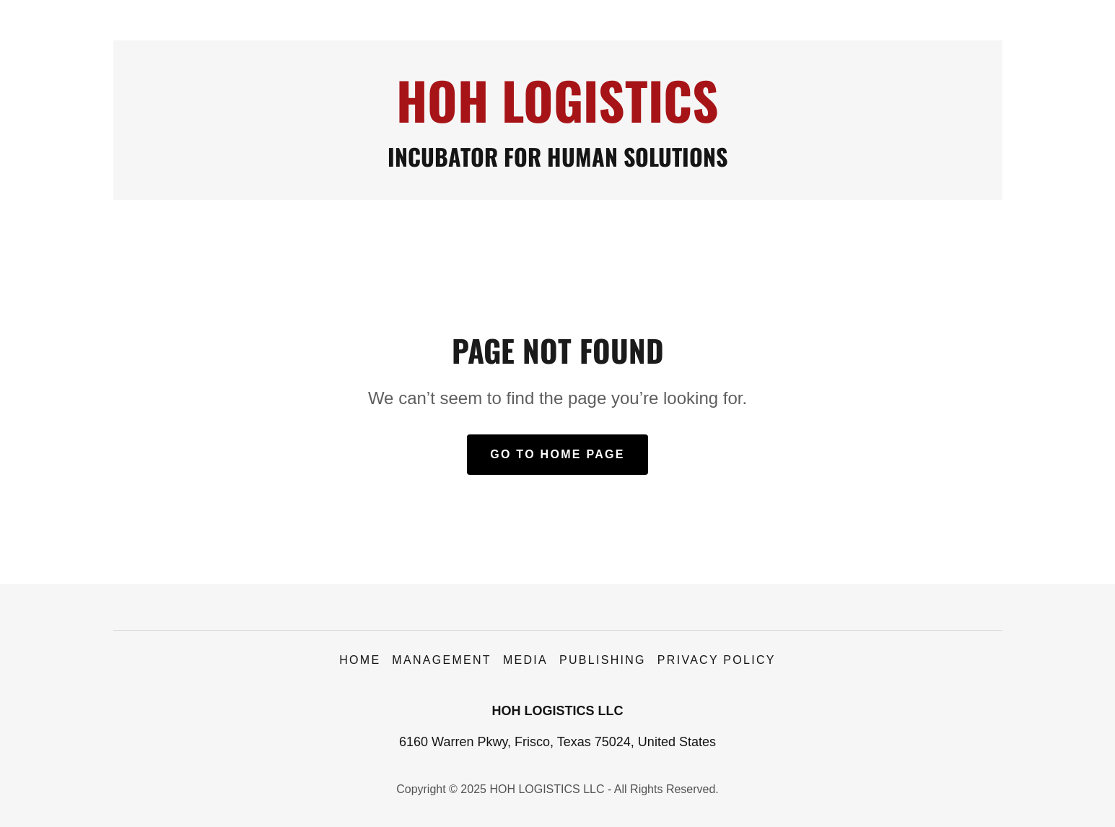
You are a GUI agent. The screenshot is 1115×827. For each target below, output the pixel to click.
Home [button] (359, 660)
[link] (557, 118)
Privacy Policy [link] (716, 660)
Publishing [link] (602, 660)
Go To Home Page (557, 454)
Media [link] (525, 660)
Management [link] (441, 660)
